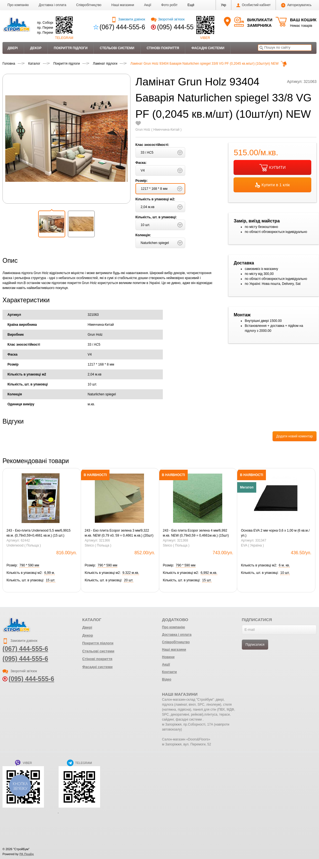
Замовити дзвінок (128, 19)
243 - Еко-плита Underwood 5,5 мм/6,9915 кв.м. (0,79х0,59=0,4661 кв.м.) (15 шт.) (39, 533)
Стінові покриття (163, 48)
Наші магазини (122, 5)
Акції (147, 5)
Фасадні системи (207, 48)
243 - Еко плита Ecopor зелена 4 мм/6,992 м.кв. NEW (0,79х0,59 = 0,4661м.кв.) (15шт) (196, 533)
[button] (190, 5)
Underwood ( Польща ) (24, 545)
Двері (13, 48)
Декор (35, 48)
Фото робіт (169, 5)
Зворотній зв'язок (167, 19)
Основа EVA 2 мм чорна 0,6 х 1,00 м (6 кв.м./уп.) (275, 533)
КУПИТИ (272, 167)
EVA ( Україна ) (252, 545)
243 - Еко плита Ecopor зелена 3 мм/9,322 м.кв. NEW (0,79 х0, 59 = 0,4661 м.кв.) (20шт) (119, 533)
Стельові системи (117, 48)
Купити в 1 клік (272, 185)
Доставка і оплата (52, 5)
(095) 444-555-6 (180, 27)
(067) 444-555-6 (122, 27)
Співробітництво (88, 5)
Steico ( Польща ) (98, 545)
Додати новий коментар (294, 436)
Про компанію (18, 5)
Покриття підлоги (70, 48)
